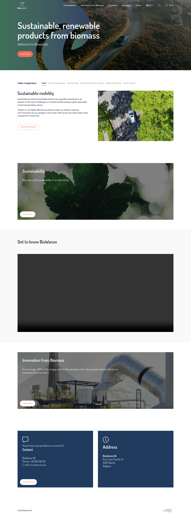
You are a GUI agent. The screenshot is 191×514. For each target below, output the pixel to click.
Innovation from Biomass (91, 5)
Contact (29, 450)
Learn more (26, 54)
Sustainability (69, 5)
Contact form (31, 479)
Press (138, 5)
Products (112, 5)
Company (126, 5)
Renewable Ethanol (29, 127)
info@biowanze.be (39, 466)
